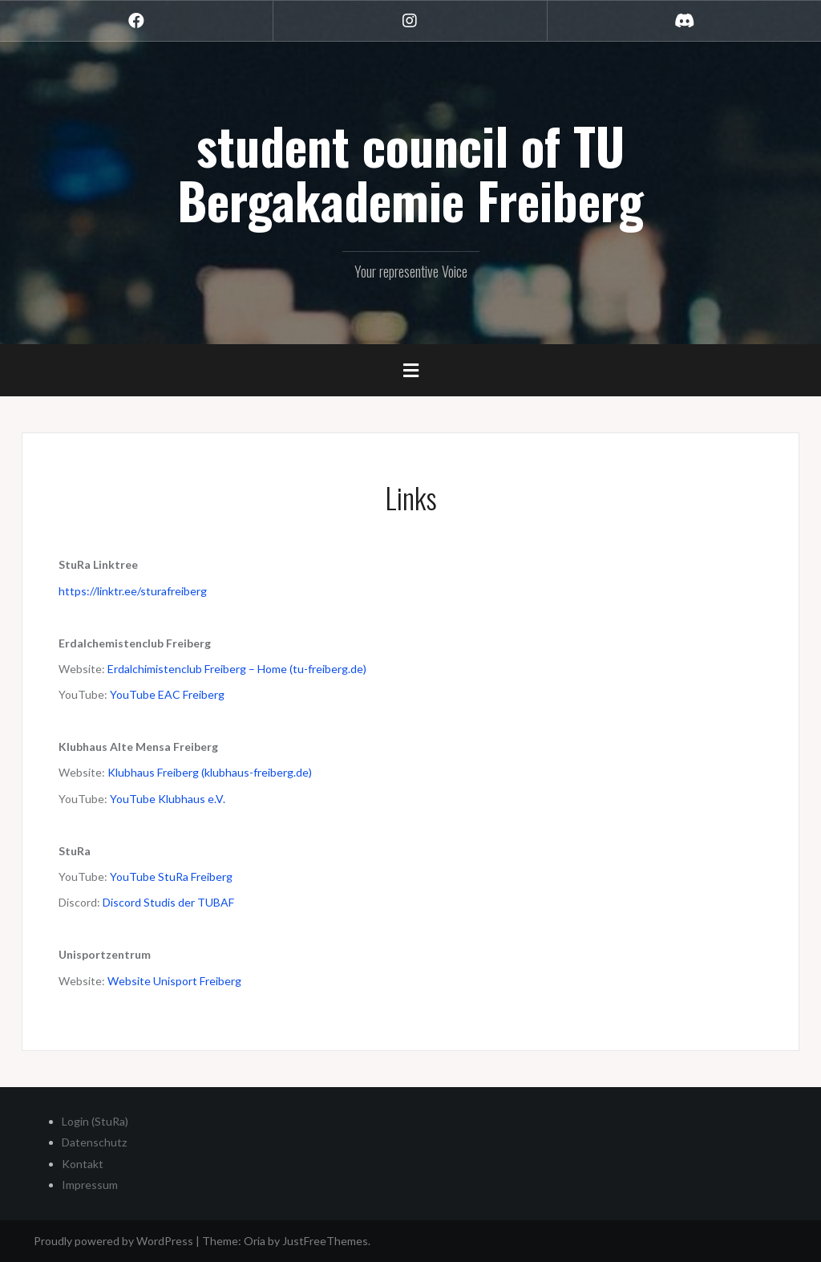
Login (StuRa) (95, 1121)
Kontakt (82, 1164)
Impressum (90, 1184)
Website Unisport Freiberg (174, 981)
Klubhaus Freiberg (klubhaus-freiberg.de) (209, 772)
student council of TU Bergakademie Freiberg (410, 172)
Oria (254, 1241)
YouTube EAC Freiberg (167, 694)
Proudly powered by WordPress (113, 1241)
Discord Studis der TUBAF (168, 902)
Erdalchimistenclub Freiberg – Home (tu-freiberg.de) (236, 669)
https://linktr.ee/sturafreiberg (133, 591)
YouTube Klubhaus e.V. (167, 798)
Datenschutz (94, 1142)
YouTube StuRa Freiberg (171, 876)
